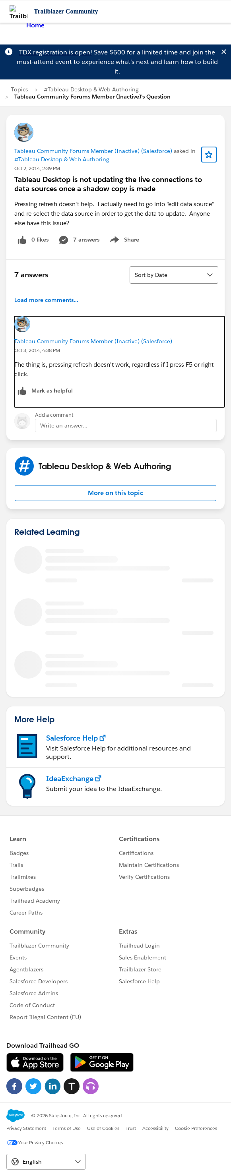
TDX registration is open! (55, 52)
